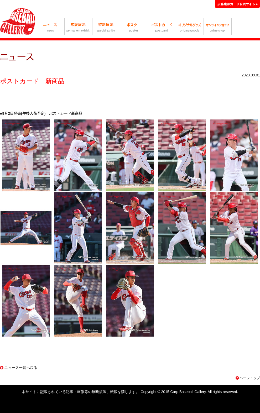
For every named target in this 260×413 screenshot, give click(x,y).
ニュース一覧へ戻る (20, 367)
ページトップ (250, 378)
